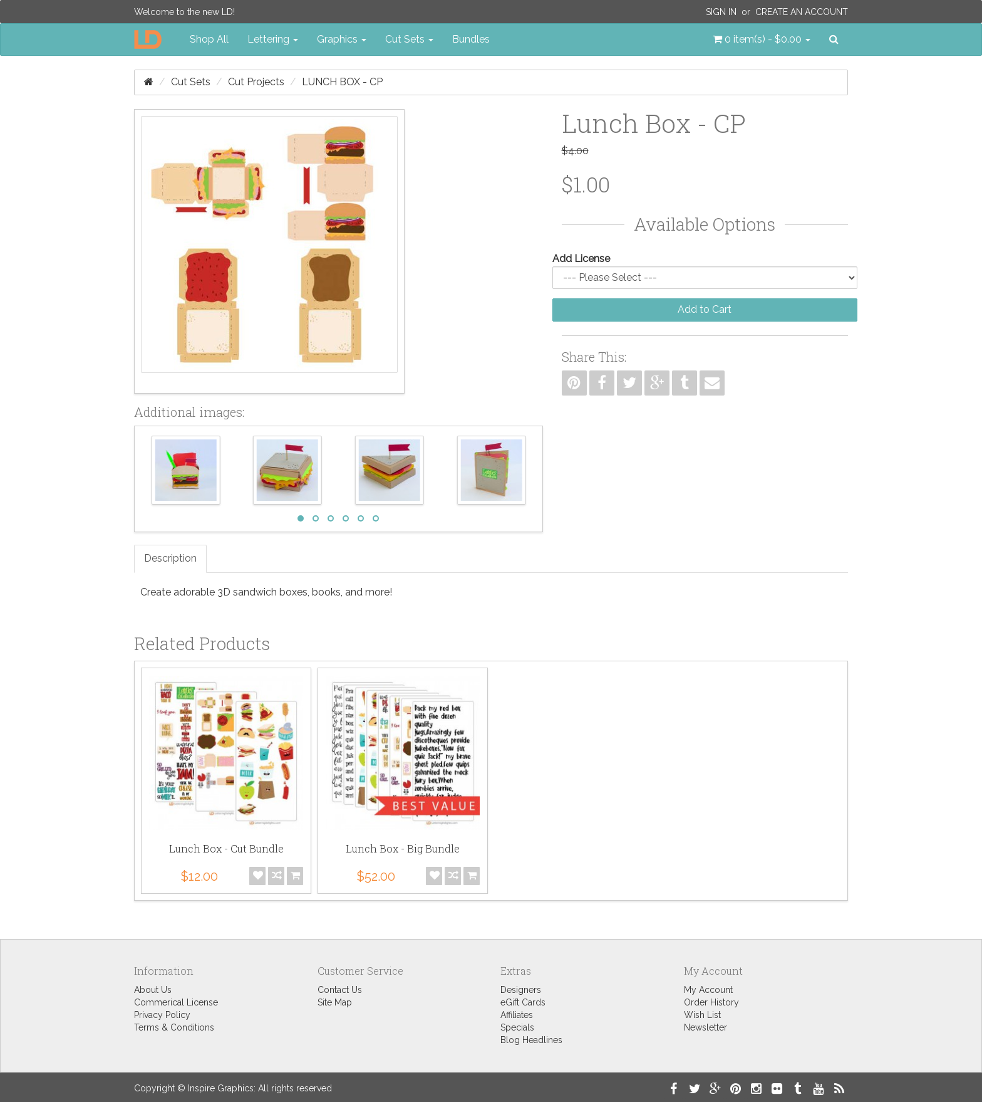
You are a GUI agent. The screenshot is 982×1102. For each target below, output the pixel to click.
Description (170, 558)
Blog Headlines (531, 1040)
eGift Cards (522, 1002)
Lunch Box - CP (342, 82)
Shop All (209, 39)
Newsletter (705, 1027)
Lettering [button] (272, 39)
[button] (761, 39)
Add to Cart (704, 309)
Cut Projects (256, 82)
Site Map (335, 1002)
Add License (581, 259)
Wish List (702, 1015)
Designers (520, 990)
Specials (517, 1027)
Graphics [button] (341, 39)
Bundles (471, 39)
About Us (153, 990)
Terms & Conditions (174, 1027)
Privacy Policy (162, 1015)
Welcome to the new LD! (184, 12)
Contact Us (340, 990)
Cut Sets (190, 82)
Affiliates (516, 1015)
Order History (711, 1002)
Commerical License (176, 1002)
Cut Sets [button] (409, 39)
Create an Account (801, 12)
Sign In (721, 12)
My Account (708, 990)
